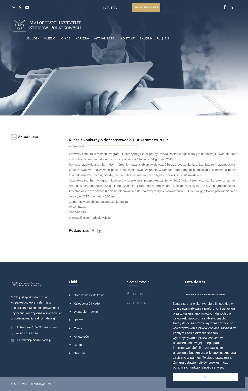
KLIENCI (50, 38)
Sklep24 (79, 353)
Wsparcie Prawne (86, 311)
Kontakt (79, 344)
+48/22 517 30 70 (27, 333)
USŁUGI (31, 38)
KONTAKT (127, 38)
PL (158, 38)
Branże (79, 320)
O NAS (66, 38)
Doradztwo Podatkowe (89, 295)
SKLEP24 (146, 38)
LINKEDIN (139, 303)
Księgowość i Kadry (87, 303)
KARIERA (82, 38)
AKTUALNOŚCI (104, 38)
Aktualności (25, 136)
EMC (49, 384)
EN (167, 38)
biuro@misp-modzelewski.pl (34, 340)
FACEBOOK (140, 294)
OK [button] (205, 377)
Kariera (110, 7)
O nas (78, 328)
